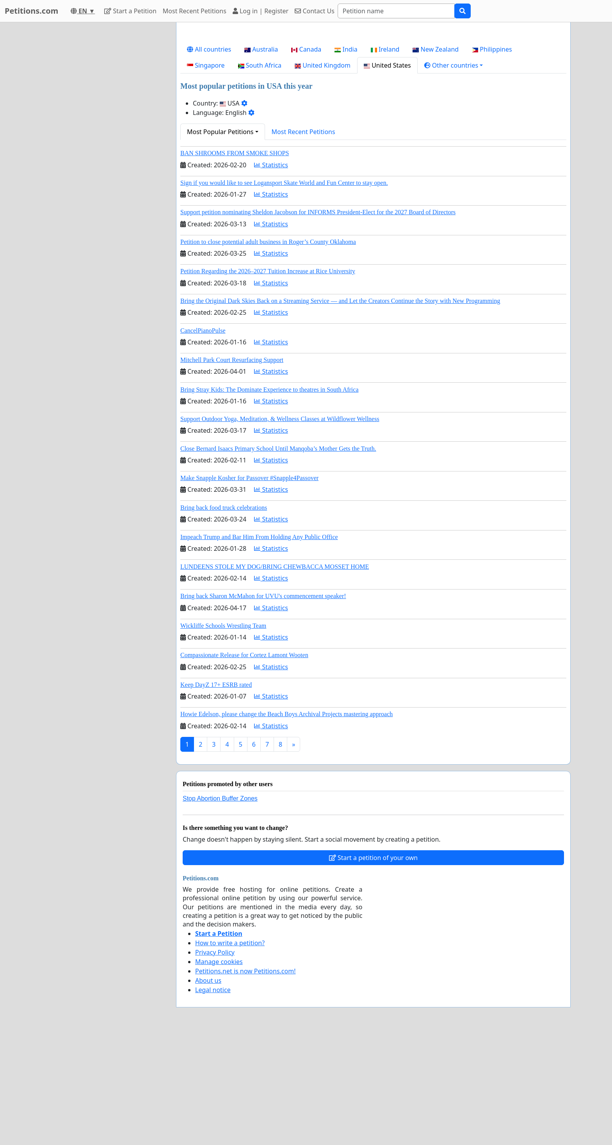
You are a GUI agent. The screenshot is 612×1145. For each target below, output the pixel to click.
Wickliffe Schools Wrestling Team (223, 735)
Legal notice (213, 1099)
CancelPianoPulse (203, 440)
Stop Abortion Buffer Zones (220, 908)
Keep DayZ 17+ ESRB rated (216, 794)
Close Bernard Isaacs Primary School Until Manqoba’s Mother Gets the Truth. (278, 558)
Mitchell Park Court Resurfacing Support (231, 469)
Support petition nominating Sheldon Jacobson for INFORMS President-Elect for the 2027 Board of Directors (317, 321)
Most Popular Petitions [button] (220, 241)
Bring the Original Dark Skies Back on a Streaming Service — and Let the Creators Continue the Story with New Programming (340, 410)
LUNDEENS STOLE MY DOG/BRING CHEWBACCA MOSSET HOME (274, 676)
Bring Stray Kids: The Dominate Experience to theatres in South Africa (269, 499)
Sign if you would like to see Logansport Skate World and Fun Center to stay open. (284, 292)
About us (208, 1090)
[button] (454, 175)
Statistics (271, 274)
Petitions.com (31, 10)
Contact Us (314, 11)
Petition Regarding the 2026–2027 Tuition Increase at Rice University (267, 380)
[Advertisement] (373, 89)
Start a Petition (130, 11)
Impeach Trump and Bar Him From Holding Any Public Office (259, 646)
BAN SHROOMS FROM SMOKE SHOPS (234, 262)
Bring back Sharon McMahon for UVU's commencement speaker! (263, 705)
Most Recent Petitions (194, 11)
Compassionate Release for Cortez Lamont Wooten (244, 764)
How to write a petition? (230, 1052)
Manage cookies (219, 1071)
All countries (209, 158)
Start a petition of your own (373, 967)
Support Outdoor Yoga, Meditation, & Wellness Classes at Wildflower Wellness (279, 528)
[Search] (396, 11)
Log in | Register (260, 11)
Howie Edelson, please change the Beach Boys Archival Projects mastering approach (286, 823)
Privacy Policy (215, 1061)
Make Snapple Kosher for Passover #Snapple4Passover (249, 587)
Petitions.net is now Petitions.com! (245, 1080)
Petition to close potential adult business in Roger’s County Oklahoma (268, 351)
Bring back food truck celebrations (223, 617)
